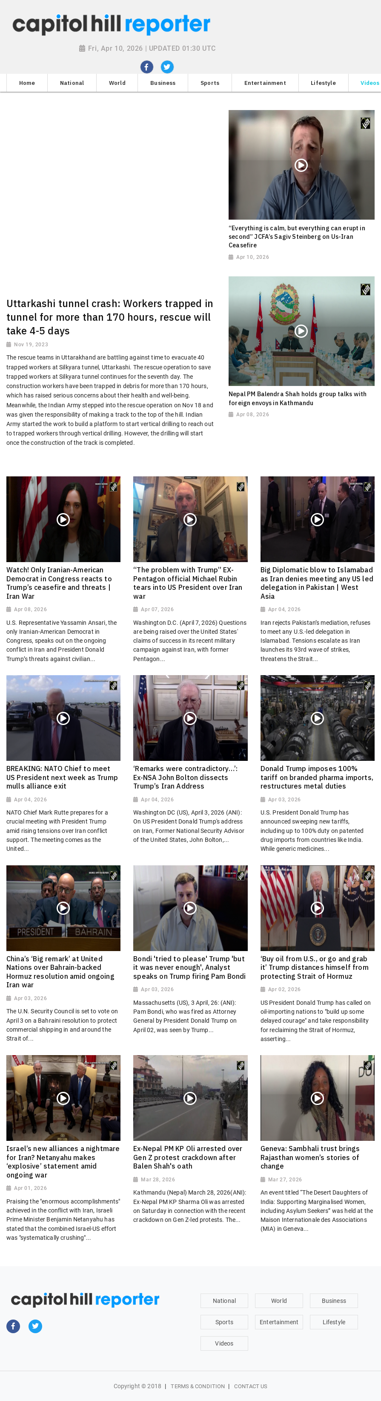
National (224, 1300)
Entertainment (279, 1322)
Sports (224, 1322)
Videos (224, 1343)
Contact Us (250, 1386)
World (279, 1300)
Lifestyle (334, 1322)
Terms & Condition (198, 1386)
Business (334, 1300)
